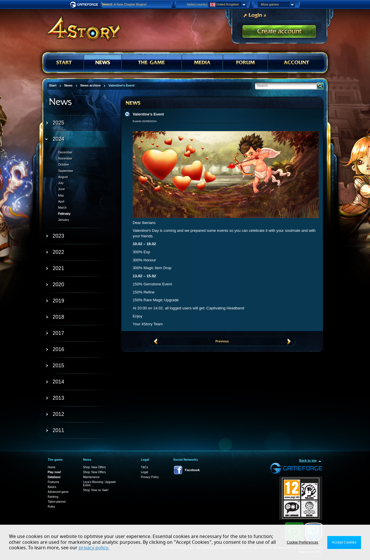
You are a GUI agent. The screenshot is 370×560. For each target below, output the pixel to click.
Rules (51, 506)
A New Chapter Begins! (124, 4)
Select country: (197, 4)
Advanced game (58, 491)
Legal (144, 472)
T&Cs (144, 467)
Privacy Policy (150, 477)
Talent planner (57, 501)
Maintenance (91, 477)
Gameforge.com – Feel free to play (85, 4)
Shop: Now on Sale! (95, 490)
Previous (222, 341)
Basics (52, 487)
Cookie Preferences (302, 542)
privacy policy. (94, 547)
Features (53, 482)
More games (278, 4)
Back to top (308, 460)
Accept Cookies (344, 542)
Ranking (53, 496)
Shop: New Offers (94, 467)
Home (52, 467)
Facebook (192, 470)
